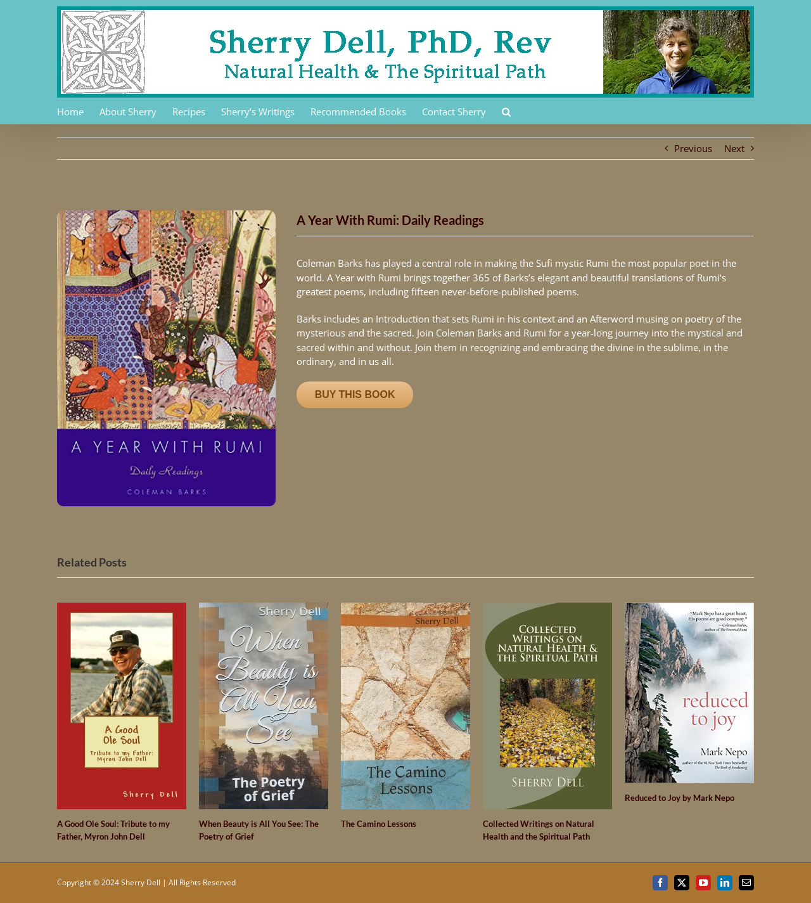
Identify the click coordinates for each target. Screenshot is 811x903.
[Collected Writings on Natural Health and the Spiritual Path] (547, 609)
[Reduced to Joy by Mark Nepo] (689, 609)
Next (734, 148)
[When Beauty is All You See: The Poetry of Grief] (263, 609)
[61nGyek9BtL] (166, 214)
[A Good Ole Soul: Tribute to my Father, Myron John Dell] (121, 609)
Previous (693, 148)
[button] (506, 111)
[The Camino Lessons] (405, 609)
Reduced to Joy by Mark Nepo (679, 798)
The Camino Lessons (378, 824)
